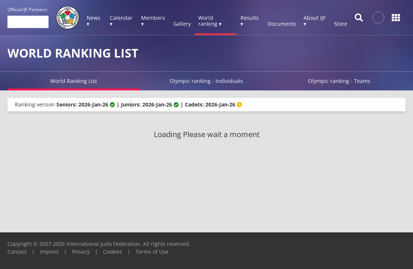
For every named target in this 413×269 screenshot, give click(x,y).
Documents (282, 23)
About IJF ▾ (315, 20)
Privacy (81, 251)
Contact (17, 251)
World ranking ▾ (209, 20)
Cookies (112, 251)
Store (340, 23)
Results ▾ (249, 20)
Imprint (49, 251)
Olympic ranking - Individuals (206, 80)
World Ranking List (73, 80)
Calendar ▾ (121, 20)
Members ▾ (153, 20)
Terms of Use (152, 251)
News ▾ (93, 20)
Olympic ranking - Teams (339, 80)
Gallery (182, 23)
